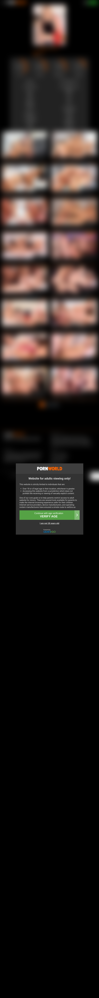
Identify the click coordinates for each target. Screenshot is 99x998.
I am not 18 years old (49, 523)
